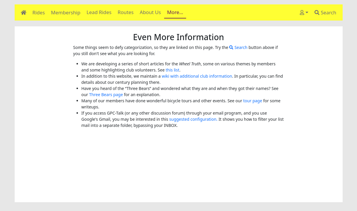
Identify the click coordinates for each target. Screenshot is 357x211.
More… (175, 12)
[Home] (23, 12)
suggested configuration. (193, 119)
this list (172, 70)
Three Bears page (106, 94)
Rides (39, 12)
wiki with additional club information (197, 76)
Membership (65, 12)
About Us (150, 12)
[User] (304, 12)
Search (325, 12)
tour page (252, 100)
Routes (126, 12)
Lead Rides (98, 12)
